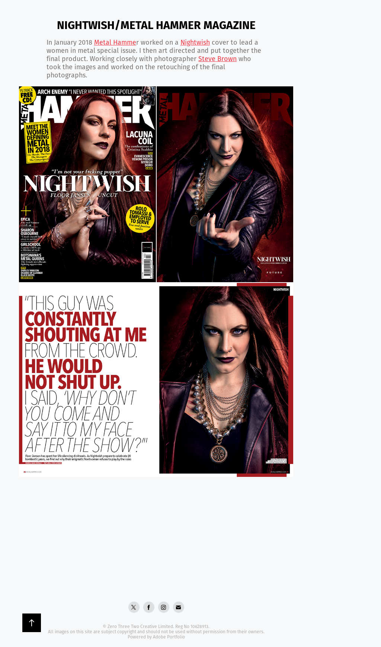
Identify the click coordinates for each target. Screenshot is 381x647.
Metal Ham (115, 42)
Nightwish (195, 42)
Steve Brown (217, 58)
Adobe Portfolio (169, 637)
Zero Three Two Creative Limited (140, 626)
